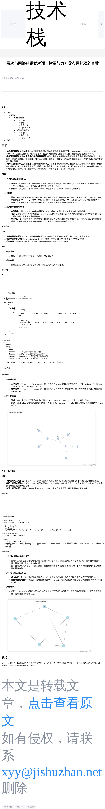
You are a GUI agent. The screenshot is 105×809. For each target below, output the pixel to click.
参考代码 (25, 125)
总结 (8, 140)
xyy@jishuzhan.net (52, 789)
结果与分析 (25, 128)
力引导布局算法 (22, 130)
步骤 (23, 123)
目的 (8, 113)
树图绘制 (20, 118)
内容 (13, 115)
